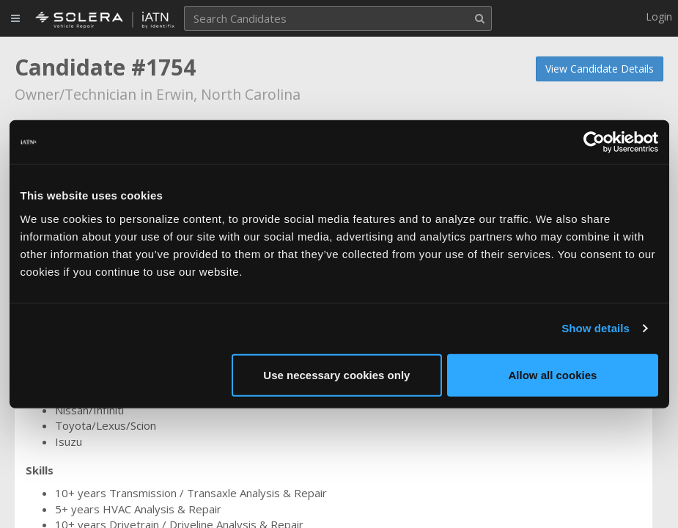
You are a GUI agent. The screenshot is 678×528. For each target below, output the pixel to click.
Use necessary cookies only (336, 374)
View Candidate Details (599, 69)
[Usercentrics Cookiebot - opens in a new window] (594, 142)
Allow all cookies (553, 374)
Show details (595, 328)
